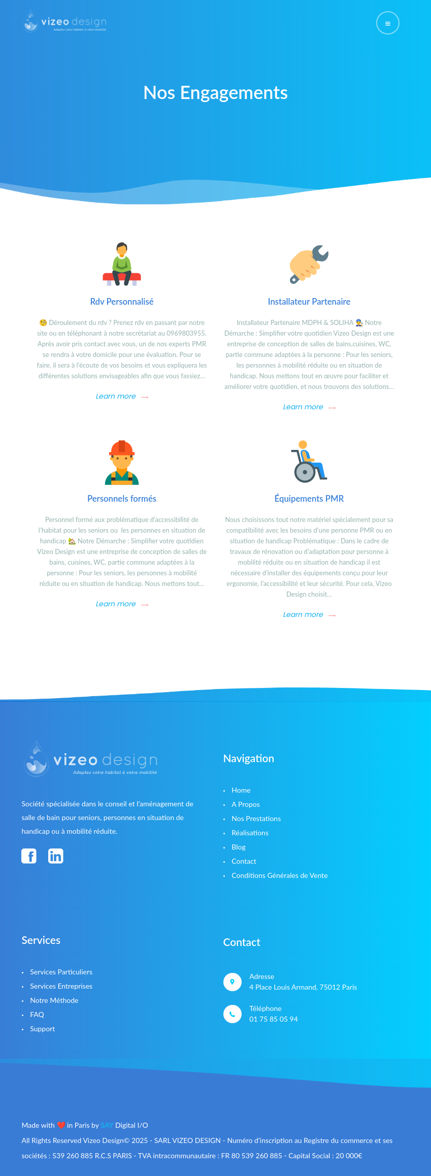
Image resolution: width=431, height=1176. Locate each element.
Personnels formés (121, 499)
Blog (238, 846)
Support (42, 1028)
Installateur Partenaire (309, 302)
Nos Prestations (256, 818)
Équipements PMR (309, 499)
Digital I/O (124, 1125)
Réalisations (250, 832)
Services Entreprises (61, 986)
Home (240, 790)
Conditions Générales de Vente (279, 875)
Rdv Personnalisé (121, 302)
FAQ (37, 1014)
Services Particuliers (61, 971)
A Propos (245, 804)
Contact (243, 861)
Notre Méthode (54, 1000)
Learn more (115, 396)
